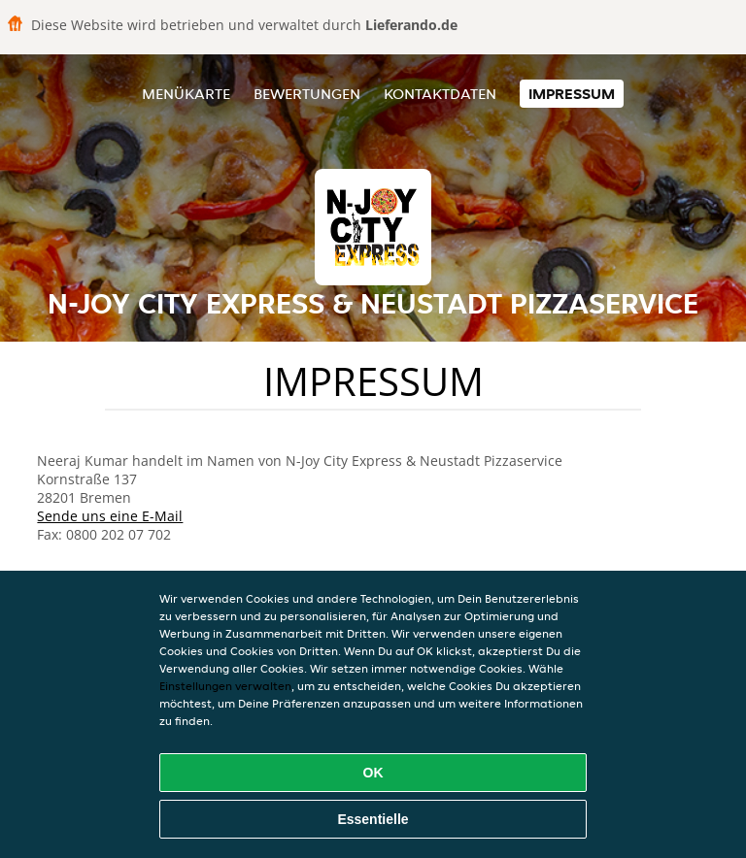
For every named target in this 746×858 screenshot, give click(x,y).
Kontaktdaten (440, 93)
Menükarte (186, 93)
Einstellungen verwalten (225, 685)
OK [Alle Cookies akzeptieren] (373, 772)
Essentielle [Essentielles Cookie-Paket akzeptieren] (372, 819)
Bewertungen (307, 93)
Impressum (571, 93)
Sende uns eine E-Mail (110, 516)
